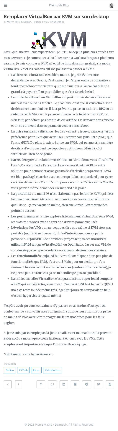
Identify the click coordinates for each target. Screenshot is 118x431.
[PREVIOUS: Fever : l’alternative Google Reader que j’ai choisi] (18, 384)
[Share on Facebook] (110, 384)
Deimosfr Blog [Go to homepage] (59, 5)
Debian (27, 21)
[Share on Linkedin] (64, 384)
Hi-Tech (36, 21)
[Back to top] (41, 384)
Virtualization (57, 21)
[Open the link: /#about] (111, 5)
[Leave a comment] (52, 384)
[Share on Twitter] (98, 384)
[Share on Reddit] (86, 384)
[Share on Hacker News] (75, 384)
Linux (45, 21)
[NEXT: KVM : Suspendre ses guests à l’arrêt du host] (8, 384)
